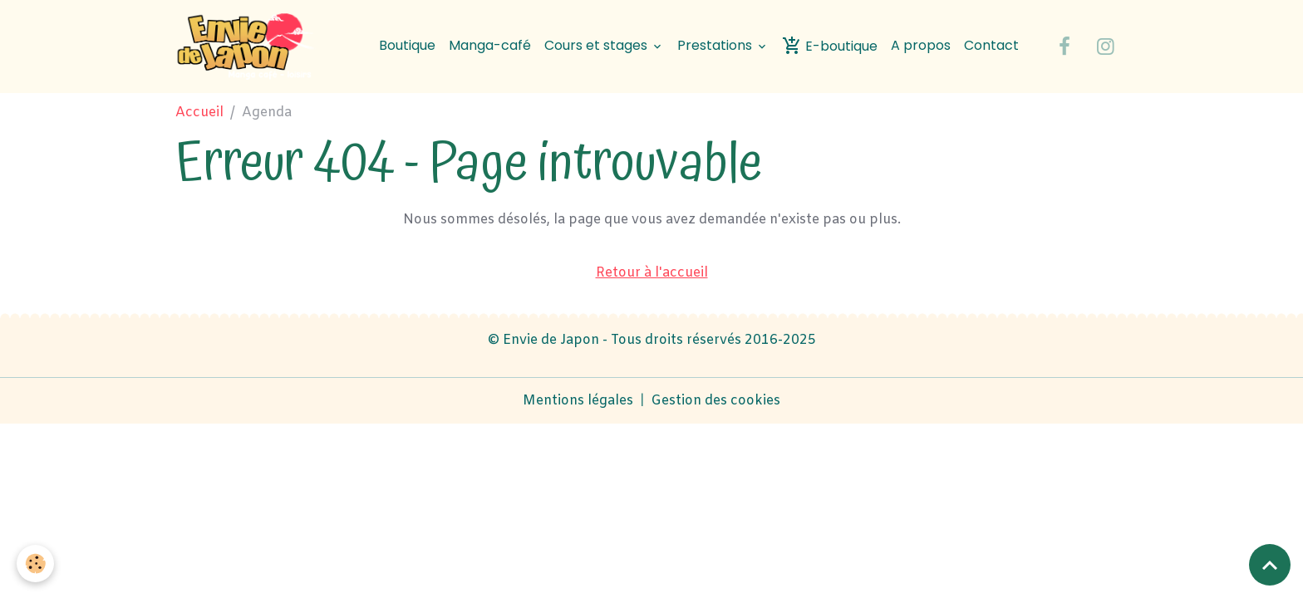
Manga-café (490, 45)
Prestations (716, 45)
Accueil (199, 112)
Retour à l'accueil (652, 273)
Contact (991, 45)
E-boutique (830, 46)
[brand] (251, 46)
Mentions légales (578, 400)
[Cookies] (35, 563)
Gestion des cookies (715, 400)
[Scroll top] (1270, 565)
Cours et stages (597, 45)
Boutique (407, 45)
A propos (921, 45)
